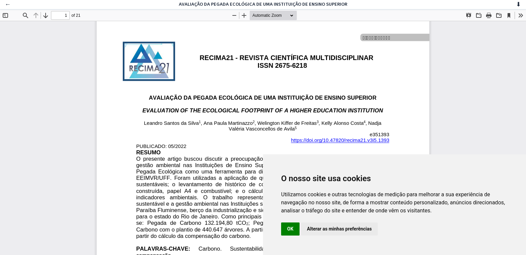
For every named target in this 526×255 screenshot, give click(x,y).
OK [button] (290, 229)
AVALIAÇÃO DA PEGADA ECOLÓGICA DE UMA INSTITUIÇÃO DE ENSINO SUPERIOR (263, 4)
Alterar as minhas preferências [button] (339, 229)
